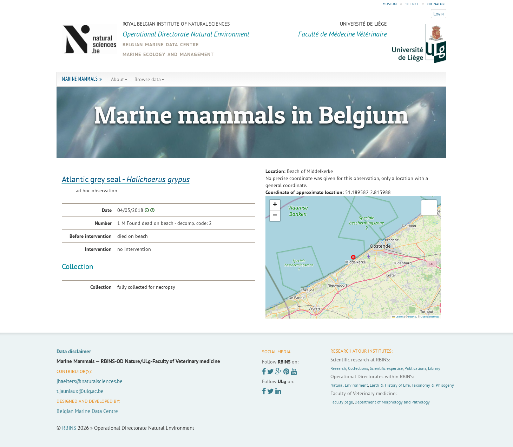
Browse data (149, 79)
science (412, 3)
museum (390, 3)
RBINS (412, 316)
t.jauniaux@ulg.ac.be (80, 391)
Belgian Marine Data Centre (87, 411)
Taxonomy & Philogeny (433, 385)
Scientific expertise (386, 368)
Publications (415, 368)
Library (434, 368)
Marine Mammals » (82, 79)
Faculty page (341, 402)
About (119, 79)
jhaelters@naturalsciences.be (90, 381)
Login (438, 14)
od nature (436, 3)
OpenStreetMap (430, 316)
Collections (358, 368)
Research (338, 368)
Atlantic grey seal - (126, 179)
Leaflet (397, 316)
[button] (275, 205)
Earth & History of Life (390, 385)
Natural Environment (349, 385)
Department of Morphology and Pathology (392, 402)
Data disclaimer (74, 351)
